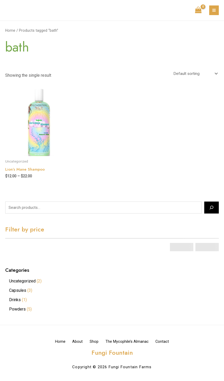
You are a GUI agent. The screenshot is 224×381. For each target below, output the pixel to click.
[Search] (211, 208)
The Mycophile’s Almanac (130, 342)
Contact (169, 342)
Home (10, 30)
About (74, 342)
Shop (94, 342)
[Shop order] (194, 73)
